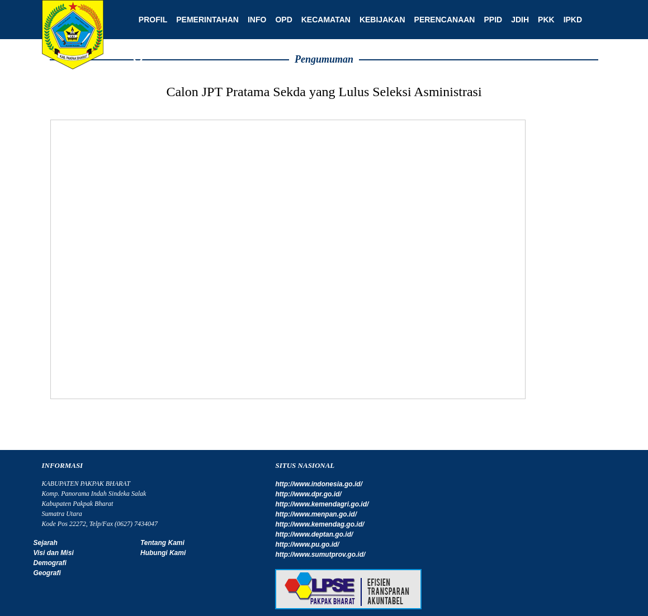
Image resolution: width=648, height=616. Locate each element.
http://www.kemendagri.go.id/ (320, 504)
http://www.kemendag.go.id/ (317, 524)
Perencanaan (440, 19)
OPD (280, 19)
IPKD (569, 19)
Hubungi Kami (162, 553)
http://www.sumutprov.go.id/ (318, 554)
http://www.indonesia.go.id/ (317, 484)
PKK (542, 19)
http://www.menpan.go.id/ (314, 514)
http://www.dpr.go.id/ (306, 494)
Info (253, 19)
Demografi (50, 563)
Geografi (47, 573)
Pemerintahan (204, 19)
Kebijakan (378, 19)
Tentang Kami (161, 543)
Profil (149, 19)
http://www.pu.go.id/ (305, 544)
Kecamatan (322, 19)
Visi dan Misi (54, 553)
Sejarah (46, 543)
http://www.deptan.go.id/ (312, 534)
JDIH (516, 19)
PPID (489, 19)
